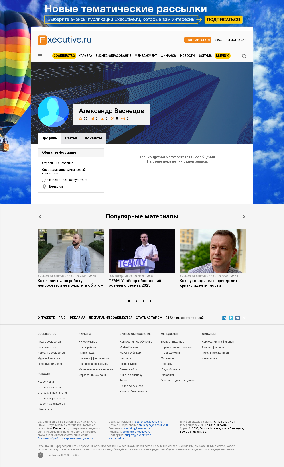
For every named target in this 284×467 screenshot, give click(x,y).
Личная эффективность (56, 276)
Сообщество (64, 55)
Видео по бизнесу (131, 386)
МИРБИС (222, 55)
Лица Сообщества (49, 341)
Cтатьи (71, 138)
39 (94, 276)
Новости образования (52, 398)
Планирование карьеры (93, 363)
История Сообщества (51, 352)
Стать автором (197, 40)
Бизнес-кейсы (129, 369)
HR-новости (45, 409)
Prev (40, 216)
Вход (219, 39)
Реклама (77, 318)
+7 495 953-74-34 (224, 421)
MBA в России (129, 347)
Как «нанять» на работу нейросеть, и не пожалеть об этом (70, 283)
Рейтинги (125, 358)
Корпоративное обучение (136, 341)
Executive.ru (60, 428)
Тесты (123, 380)
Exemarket (167, 375)
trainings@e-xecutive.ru (154, 425)
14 (236, 276)
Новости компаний (50, 387)
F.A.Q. (62, 318)
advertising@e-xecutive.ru (137, 428)
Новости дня (46, 381)
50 (83, 118)
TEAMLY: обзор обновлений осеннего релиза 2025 (135, 283)
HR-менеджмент (89, 341)
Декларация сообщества (110, 318)
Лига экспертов (47, 347)
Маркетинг (167, 358)
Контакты (93, 138)
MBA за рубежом (130, 352)
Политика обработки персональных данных (65, 438)
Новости (187, 55)
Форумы (205, 55)
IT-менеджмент (120, 276)
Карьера (85, 55)
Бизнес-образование (113, 55)
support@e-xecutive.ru (138, 435)
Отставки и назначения (53, 392)
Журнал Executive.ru (50, 358)
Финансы (169, 55)
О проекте (46, 318)
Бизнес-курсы (128, 363)
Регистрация (236, 39)
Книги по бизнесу (131, 375)
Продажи (166, 363)
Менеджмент (146, 55)
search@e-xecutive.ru (148, 421)
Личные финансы (213, 347)
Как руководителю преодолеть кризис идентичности (210, 283)
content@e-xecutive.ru (136, 431)
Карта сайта (116, 438)
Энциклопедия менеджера (178, 380)
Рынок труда (87, 352)
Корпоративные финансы (218, 341)
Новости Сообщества (51, 403)
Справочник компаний (93, 375)
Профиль (49, 138)
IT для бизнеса (170, 369)
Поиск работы (87, 347)
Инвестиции (209, 358)
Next (244, 216)
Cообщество (47, 334)
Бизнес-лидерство (172, 341)
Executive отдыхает (50, 363)
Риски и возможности (216, 352)
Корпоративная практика (176, 347)
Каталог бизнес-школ (133, 391)
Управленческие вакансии (96, 369)
